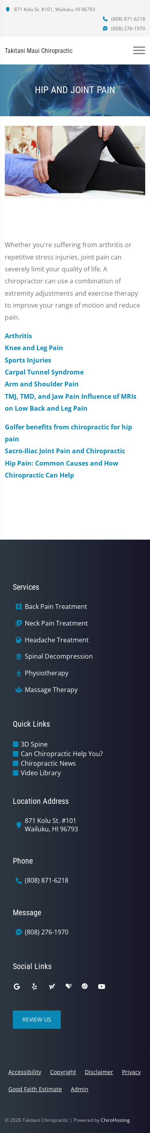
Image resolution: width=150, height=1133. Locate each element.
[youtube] (102, 986)
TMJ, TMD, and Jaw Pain (42, 396)
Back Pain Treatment (56, 607)
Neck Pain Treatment (56, 623)
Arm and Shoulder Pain (42, 384)
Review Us (36, 1019)
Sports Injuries (28, 360)
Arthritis (18, 336)
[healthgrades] (69, 986)
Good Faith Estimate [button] (35, 1089)
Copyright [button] (63, 1072)
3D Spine (34, 744)
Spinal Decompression (59, 656)
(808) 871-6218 (123, 19)
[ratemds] (85, 986)
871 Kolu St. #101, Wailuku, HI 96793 (50, 9)
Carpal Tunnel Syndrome (44, 372)
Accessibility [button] (24, 1072)
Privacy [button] (131, 1072)
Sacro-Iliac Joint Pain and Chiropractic (65, 451)
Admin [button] (79, 1089)
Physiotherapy (46, 673)
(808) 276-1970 (123, 28)
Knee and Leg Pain (34, 347)
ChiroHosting (115, 1120)
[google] (17, 986)
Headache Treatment (57, 640)
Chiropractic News (48, 763)
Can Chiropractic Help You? (62, 753)
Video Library (41, 772)
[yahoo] (52, 986)
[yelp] (34, 986)
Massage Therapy (51, 690)
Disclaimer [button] (99, 1072)
